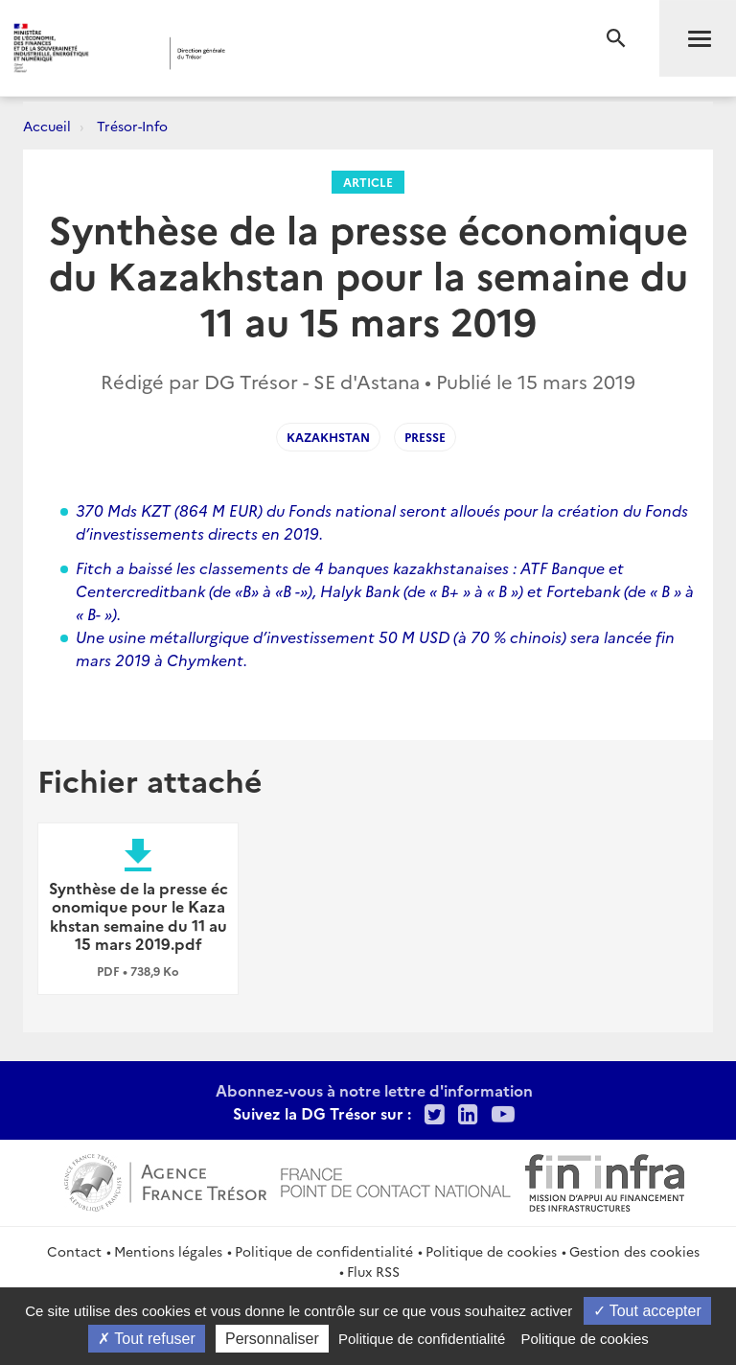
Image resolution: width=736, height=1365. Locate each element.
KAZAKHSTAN (328, 436)
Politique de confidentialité (324, 1251)
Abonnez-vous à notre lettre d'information (374, 1090)
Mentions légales (168, 1251)
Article (368, 182)
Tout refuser (147, 1338)
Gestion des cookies (634, 1251)
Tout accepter (647, 1311)
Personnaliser (272, 1338)
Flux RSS (373, 1271)
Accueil (47, 125)
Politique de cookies (491, 1251)
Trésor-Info (132, 125)
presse (425, 436)
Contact (74, 1251)
